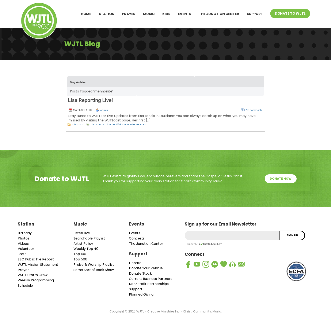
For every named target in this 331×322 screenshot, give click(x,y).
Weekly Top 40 (85, 248)
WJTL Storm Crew (32, 274)
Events (184, 13)
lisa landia (108, 124)
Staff (22, 254)
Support (255, 13)
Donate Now (281, 178)
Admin (104, 110)
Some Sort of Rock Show (93, 269)
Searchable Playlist (89, 238)
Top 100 (79, 254)
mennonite (128, 124)
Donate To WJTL (290, 13)
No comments (254, 110)
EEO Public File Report (36, 259)
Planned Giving (141, 294)
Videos (23, 243)
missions (77, 124)
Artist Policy (83, 243)
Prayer (129, 13)
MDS (118, 124)
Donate (135, 262)
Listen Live (81, 233)
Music (149, 13)
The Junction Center (219, 13)
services (141, 124)
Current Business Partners (150, 278)
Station (106, 13)
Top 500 (80, 259)
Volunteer (26, 248)
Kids (166, 13)
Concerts (137, 238)
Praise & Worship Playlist (93, 264)
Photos (23, 238)
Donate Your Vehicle (146, 268)
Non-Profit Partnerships (149, 283)
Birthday (25, 233)
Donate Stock (140, 273)
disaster (96, 124)
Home (86, 13)
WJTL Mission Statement (38, 264)
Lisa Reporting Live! (90, 100)
